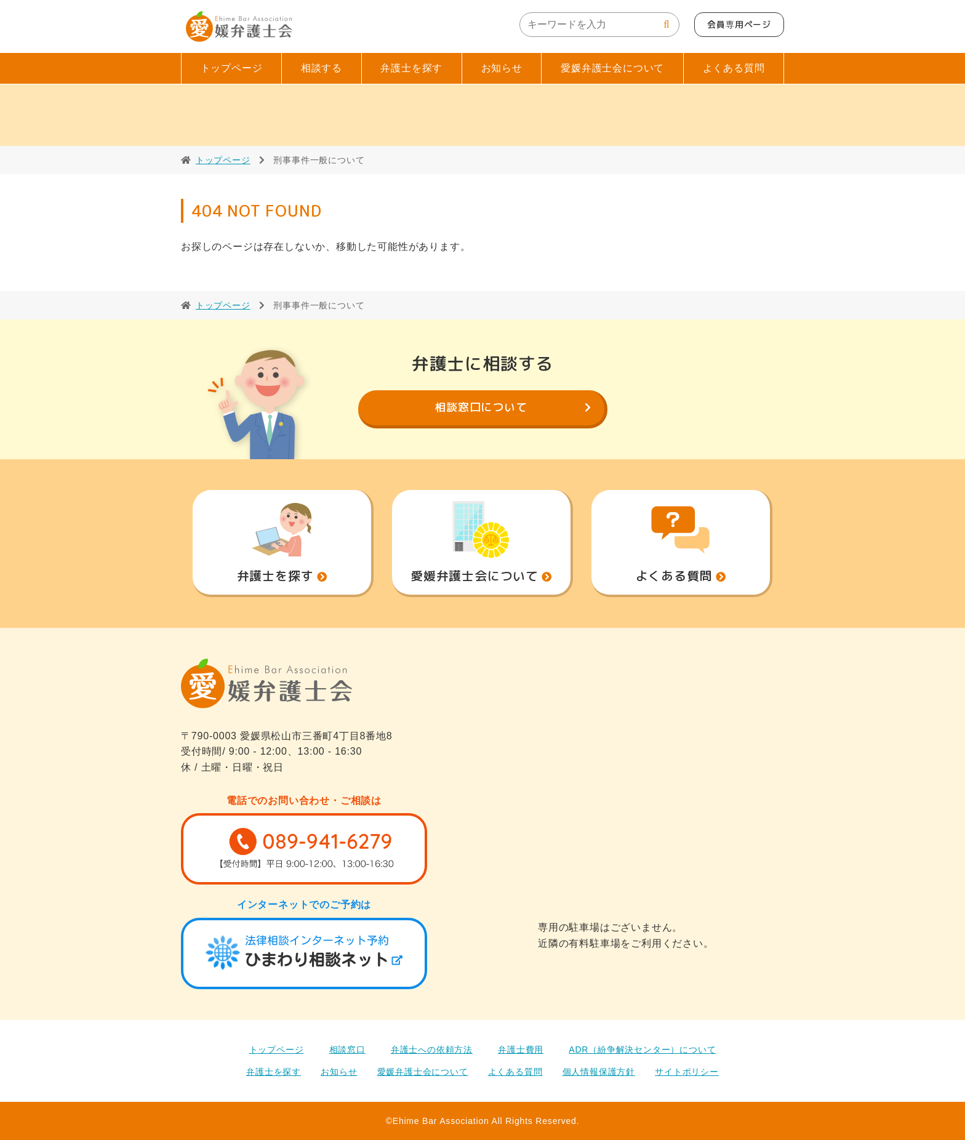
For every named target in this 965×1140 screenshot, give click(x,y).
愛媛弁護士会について (612, 68)
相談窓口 (347, 1049)
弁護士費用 (520, 1049)
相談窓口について (480, 407)
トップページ (232, 68)
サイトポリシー (687, 1072)
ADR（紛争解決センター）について (642, 1049)
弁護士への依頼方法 (432, 1049)
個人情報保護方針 (599, 1072)
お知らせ (502, 68)
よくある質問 (734, 68)
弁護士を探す (411, 68)
